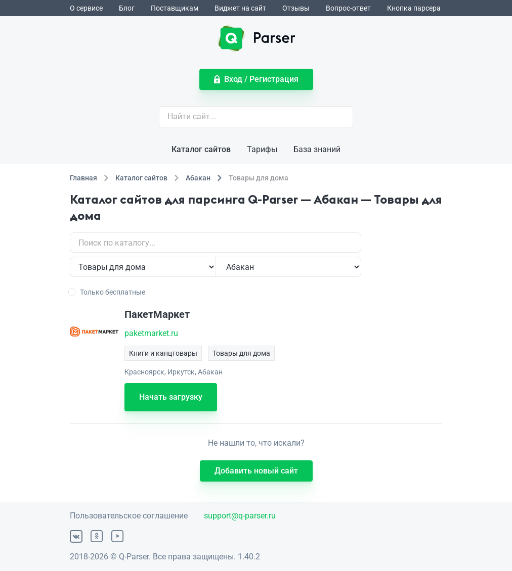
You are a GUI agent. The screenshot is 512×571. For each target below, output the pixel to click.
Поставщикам (174, 8)
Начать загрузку (170, 397)
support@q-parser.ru (240, 515)
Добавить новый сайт (256, 470)
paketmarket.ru (151, 333)
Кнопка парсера (414, 8)
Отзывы (296, 8)
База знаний (316, 149)
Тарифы (262, 149)
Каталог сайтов (201, 149)
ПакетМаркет (157, 314)
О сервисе (86, 8)
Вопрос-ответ (348, 8)
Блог (127, 8)
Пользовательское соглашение (129, 515)
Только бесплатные (107, 292)
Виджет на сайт (240, 8)
